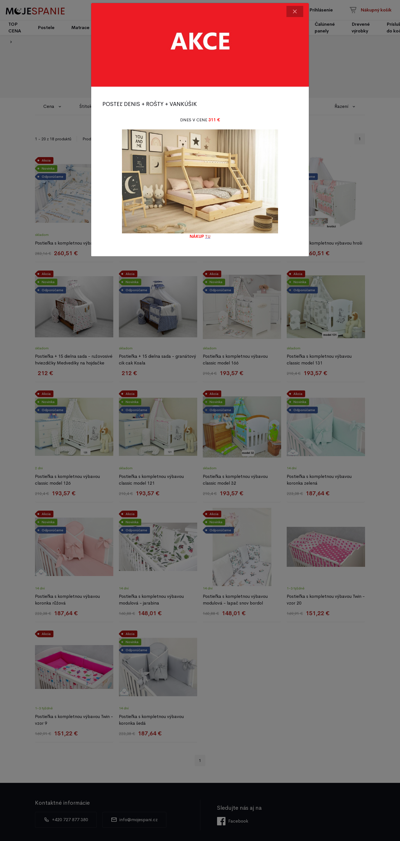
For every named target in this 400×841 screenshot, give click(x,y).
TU (207, 236)
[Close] (294, 11)
